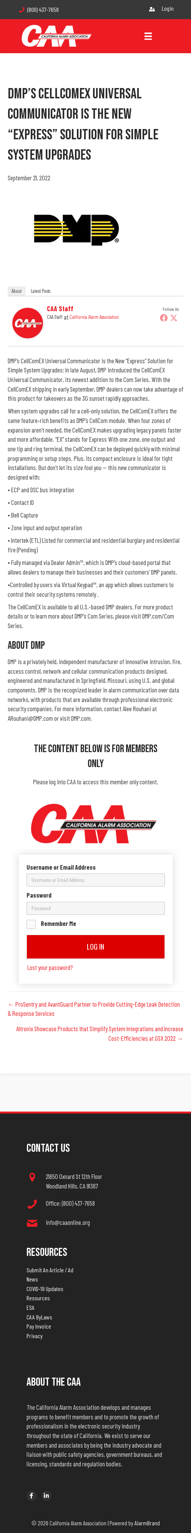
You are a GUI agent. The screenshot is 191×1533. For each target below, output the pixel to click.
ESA (31, 1307)
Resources (38, 1297)
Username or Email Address (61, 867)
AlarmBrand (147, 1522)
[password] (96, 908)
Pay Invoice (39, 1326)
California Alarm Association (94, 317)
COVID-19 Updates (45, 1288)
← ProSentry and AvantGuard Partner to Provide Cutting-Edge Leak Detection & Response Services (94, 1008)
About (17, 291)
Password (39, 895)
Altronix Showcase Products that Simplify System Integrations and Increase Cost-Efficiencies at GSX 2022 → (99, 1033)
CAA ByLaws (39, 1317)
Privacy (35, 1335)
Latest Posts (40, 291)
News (32, 1279)
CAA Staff (60, 308)
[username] (96, 879)
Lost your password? (50, 967)
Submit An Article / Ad (50, 1269)
